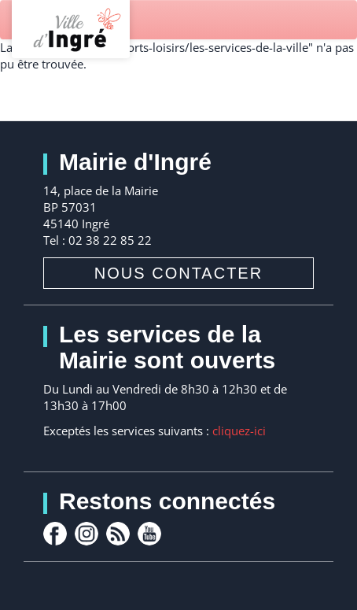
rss (118, 533)
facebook (55, 533)
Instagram (86, 533)
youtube (149, 533)
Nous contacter (178, 273)
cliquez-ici (239, 430)
